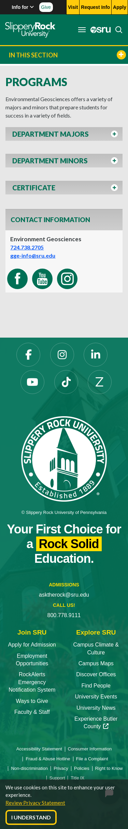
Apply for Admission (32, 645)
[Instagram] (62, 355)
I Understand (31, 817)
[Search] (117, 30)
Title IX (77, 777)
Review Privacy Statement (35, 803)
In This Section (67, 54)
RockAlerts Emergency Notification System (32, 682)
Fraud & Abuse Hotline (48, 758)
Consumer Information (90, 748)
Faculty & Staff (32, 712)
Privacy (61, 768)
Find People (96, 686)
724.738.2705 (27, 247)
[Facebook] (28, 355)
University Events (96, 696)
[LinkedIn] (96, 355)
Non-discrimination (29, 768)
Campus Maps (96, 663)
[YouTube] (32, 382)
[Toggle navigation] (82, 29)
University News (96, 708)
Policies (81, 768)
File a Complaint (92, 758)
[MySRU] (98, 29)
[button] (64, 136)
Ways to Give (32, 701)
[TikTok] (66, 382)
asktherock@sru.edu (64, 595)
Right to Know (109, 768)
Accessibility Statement (39, 748)
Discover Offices (96, 674)
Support (57, 777)
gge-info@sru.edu (32, 255)
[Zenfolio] (100, 382)
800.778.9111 (64, 615)
